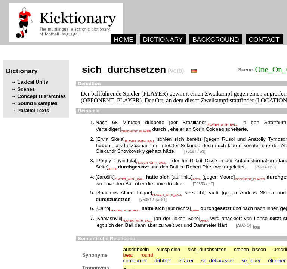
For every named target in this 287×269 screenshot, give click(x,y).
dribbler (162, 260)
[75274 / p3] (265, 167)
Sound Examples (37, 103)
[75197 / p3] (194, 151)
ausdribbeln (136, 249)
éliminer (277, 260)
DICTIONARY (163, 39)
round (147, 255)
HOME (123, 39)
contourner (135, 260)
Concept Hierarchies (41, 96)
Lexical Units (32, 82)
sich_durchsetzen (207, 249)
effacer (186, 260)
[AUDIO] (244, 225)
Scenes (26, 89)
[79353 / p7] (203, 184)
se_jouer (250, 260)
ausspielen (168, 249)
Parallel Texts (33, 110)
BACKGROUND (215, 39)
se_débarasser (217, 260)
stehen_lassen (250, 249)
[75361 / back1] (153, 199)
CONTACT (264, 39)
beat (128, 255)
